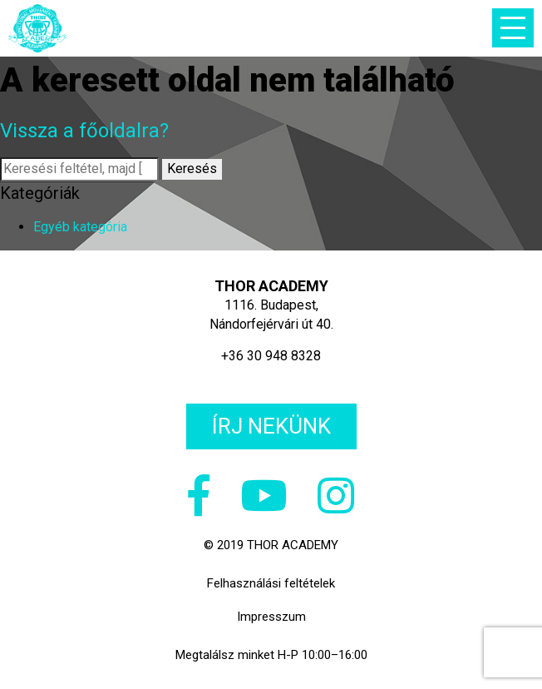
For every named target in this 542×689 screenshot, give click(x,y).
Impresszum (271, 616)
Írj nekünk (271, 426)
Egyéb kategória (80, 227)
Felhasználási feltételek (271, 583)
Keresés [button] (192, 168)
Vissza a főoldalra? (84, 130)
